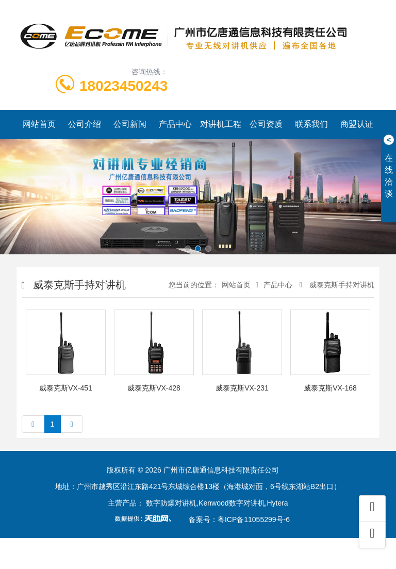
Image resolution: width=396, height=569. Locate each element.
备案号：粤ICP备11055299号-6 (239, 519)
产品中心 (175, 124)
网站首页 (39, 124)
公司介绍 (84, 124)
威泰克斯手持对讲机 (340, 285)
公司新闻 (129, 124)
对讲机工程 (220, 124)
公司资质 (266, 124)
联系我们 (311, 124)
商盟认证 (356, 124)
